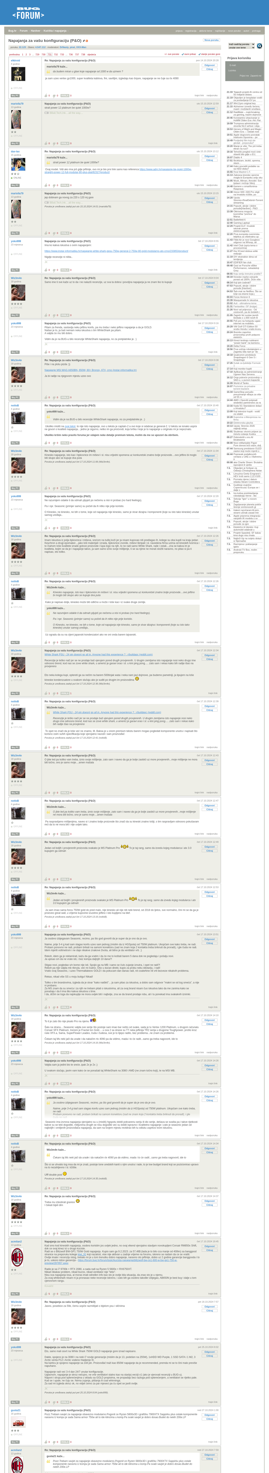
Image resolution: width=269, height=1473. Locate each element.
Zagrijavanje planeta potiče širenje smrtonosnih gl (247, 505)
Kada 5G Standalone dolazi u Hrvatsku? (247, 407)
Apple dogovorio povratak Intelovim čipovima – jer (246, 136)
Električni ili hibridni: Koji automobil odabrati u (245, 528)
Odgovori (209, 65)
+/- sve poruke (172, 54)
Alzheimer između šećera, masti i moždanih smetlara (246, 107)
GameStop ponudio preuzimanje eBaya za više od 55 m (247, 394)
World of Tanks (241, 383)
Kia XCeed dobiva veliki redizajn (245, 252)
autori (246, 31)
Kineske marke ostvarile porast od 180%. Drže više (247, 278)
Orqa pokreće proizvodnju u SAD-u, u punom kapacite (247, 378)
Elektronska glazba (243, 422)
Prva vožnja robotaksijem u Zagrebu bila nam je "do (247, 350)
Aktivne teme (236, 86)
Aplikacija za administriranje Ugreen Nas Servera (247, 373)
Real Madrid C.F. (242, 172)
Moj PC (15, 96)
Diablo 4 (237, 157)
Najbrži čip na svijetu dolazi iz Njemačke (247, 539)
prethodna (14, 54)
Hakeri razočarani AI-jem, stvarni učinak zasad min (246, 511)
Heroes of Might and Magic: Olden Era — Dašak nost (247, 130)
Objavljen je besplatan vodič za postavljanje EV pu (247, 98)
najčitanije (220, 31)
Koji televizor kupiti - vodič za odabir (246, 412)
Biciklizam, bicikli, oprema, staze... (246, 161)
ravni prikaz (190, 54)
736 (71, 54)
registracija (190, 31)
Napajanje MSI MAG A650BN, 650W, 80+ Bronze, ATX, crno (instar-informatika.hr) (91, 370)
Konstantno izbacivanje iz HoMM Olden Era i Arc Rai (247, 119)
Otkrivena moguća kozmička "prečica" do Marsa (244, 214)
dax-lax (15, 151)
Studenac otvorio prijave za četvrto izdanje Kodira (247, 432)
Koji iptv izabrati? (242, 282)
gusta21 (16, 1410)
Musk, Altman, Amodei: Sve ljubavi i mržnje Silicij (247, 181)
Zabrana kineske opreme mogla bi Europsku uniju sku (247, 176)
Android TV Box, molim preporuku (245, 551)
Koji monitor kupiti (242, 368)
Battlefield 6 (239, 219)
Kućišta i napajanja (55, 30)
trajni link (199, 95)
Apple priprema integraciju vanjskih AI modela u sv (246, 517)
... (33, 54)
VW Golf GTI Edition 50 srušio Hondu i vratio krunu (247, 327)
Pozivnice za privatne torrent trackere (244, 387)
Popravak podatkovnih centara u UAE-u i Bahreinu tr (247, 456)
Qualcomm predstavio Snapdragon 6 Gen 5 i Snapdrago (244, 357)
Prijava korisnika (239, 58)
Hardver (35, 30)
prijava (179, 31)
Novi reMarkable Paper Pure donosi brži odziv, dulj (247, 444)
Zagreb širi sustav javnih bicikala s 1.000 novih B (245, 316)
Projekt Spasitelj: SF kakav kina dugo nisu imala (247, 534)
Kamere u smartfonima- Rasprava (245, 187)
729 (37, 54)
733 (62, 54)
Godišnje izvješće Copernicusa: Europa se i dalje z (246, 487)
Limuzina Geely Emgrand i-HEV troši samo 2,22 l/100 (247, 474)
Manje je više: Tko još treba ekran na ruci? (247, 147)
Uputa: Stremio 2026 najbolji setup (244, 427)
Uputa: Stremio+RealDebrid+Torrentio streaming (247, 200)
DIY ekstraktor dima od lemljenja (245, 258)
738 (83, 54)
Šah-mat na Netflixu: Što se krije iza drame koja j (247, 292)
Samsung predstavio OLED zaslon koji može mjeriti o (247, 449)
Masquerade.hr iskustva (245, 300)
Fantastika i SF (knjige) (245, 306)
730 (43, 54)
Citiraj (209, 69)
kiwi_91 (82, 1254)
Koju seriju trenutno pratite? (247, 273)
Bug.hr (12, 30)
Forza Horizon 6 (241, 297)
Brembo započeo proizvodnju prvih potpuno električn (246, 334)
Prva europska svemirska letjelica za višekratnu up (246, 235)
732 (56, 54)
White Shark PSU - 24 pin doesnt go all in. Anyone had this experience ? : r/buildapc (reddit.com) (99, 654)
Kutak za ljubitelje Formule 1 (247, 364)
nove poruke (234, 31)
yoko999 (16, 241)
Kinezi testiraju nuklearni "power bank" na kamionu (246, 341)
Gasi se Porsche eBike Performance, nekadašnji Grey (246, 268)
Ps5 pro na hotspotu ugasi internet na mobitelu (246, 322)
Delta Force (239, 346)
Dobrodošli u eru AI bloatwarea (243, 438)
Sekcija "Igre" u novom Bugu (245, 500)
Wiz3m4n (16, 278)
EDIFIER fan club (242, 262)
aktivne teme (205, 31)
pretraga (256, 31)
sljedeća (91, 54)
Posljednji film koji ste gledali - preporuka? (244, 141)
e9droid (16, 60)
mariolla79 (17, 103)
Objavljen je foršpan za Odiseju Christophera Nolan (247, 469)
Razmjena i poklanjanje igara (245, 545)
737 (77, 54)
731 (49, 54)
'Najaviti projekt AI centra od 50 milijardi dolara (247, 93)
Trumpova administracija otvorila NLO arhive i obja (246, 124)
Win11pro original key (244, 103)
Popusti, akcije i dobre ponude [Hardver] (244, 286)
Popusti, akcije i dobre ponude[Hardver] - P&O (245, 207)
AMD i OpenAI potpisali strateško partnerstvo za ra (247, 401)
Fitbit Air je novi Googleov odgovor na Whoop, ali (246, 241)
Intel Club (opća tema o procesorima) (245, 246)
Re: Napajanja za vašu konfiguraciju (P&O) (70, 60)
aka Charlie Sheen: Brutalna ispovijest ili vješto (247, 463)
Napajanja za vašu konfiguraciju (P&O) (68, 103)
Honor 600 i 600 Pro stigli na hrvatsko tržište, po (246, 193)
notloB (15, 405)
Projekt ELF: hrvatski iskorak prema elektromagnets (244, 228)
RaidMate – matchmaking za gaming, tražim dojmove (247, 113)
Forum (24, 30)
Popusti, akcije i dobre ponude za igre (244, 522)
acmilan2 (16, 1241)
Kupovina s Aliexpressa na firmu (247, 418)
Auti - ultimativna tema (244, 303)
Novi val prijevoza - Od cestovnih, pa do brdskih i (246, 310)
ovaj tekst (70, 426)
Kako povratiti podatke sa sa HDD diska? (246, 167)
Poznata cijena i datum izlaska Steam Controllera (246, 480)
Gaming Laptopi (241, 223)
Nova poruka (211, 40)
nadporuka (212, 95)
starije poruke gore (210, 54)
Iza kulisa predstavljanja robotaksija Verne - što (245, 494)
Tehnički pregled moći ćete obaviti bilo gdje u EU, (247, 153)
